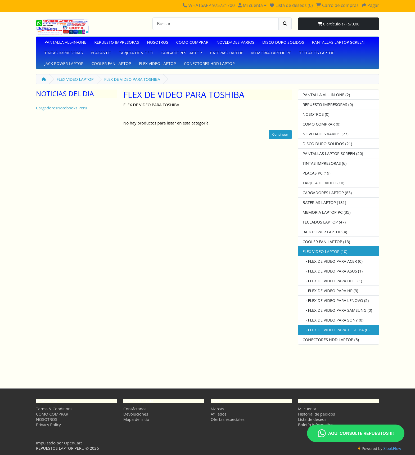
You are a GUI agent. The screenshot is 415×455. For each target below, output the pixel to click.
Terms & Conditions (54, 408)
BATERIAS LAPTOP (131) (324, 202)
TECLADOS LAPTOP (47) (324, 222)
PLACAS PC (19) (317, 173)
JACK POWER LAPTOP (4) (325, 231)
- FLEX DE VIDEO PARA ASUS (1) (333, 271)
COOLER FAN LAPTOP (111, 63)
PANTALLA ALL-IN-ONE (65, 42)
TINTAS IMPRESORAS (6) (324, 163)
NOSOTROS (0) (316, 114)
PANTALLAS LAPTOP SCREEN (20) (333, 153)
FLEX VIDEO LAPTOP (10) (325, 251)
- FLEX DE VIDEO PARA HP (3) (330, 290)
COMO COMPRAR (192, 42)
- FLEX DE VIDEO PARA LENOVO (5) (336, 300)
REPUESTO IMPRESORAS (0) (328, 104)
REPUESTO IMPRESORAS (116, 42)
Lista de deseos (312, 419)
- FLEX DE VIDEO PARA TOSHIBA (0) (336, 329)
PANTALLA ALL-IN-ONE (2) (326, 94)
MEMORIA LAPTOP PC (271, 52)
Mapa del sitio (136, 419)
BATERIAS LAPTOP (226, 52)
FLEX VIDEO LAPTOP (157, 63)
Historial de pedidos (316, 414)
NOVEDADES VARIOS (235, 42)
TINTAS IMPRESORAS (63, 52)
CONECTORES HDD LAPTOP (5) (331, 339)
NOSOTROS (157, 42)
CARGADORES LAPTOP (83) (327, 192)
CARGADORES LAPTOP (181, 52)
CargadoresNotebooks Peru (61, 107)
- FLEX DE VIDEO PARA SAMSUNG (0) (337, 310)
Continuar (280, 134)
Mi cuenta (307, 408)
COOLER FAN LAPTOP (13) (326, 241)
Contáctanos (135, 408)
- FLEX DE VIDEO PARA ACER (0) (333, 261)
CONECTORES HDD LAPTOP (209, 63)
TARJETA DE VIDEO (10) (323, 182)
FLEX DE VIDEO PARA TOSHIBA (132, 79)
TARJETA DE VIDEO (136, 52)
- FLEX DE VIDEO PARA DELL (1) (332, 280)
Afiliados (219, 414)
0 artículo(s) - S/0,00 (338, 23)
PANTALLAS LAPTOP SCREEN (338, 42)
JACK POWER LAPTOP (63, 63)
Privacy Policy (48, 424)
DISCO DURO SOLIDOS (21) (327, 143)
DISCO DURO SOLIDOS (283, 42)
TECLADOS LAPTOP (317, 52)
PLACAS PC (101, 52)
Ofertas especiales (228, 419)
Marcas (217, 408)
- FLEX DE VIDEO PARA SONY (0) (333, 320)
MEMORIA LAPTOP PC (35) (326, 212)
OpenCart (73, 442)
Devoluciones (135, 414)
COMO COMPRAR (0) (321, 124)
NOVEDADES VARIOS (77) (326, 133)
